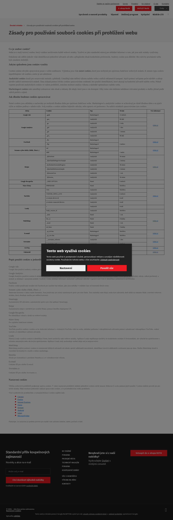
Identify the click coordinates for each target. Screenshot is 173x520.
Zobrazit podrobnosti (109, 259)
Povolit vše (107, 268)
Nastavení (66, 268)
